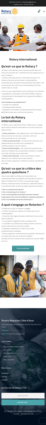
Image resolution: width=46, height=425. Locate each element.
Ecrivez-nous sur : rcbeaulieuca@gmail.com (23, 2)
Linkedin (4, 380)
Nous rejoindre (8, 360)
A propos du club (27, 414)
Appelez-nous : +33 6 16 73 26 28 (23, 4)
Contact (16, 414)
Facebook (4, 373)
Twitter (4, 376)
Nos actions (7, 350)
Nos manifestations (10, 353)
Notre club (7, 356)
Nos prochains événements (13, 346)
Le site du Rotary (23, 248)
